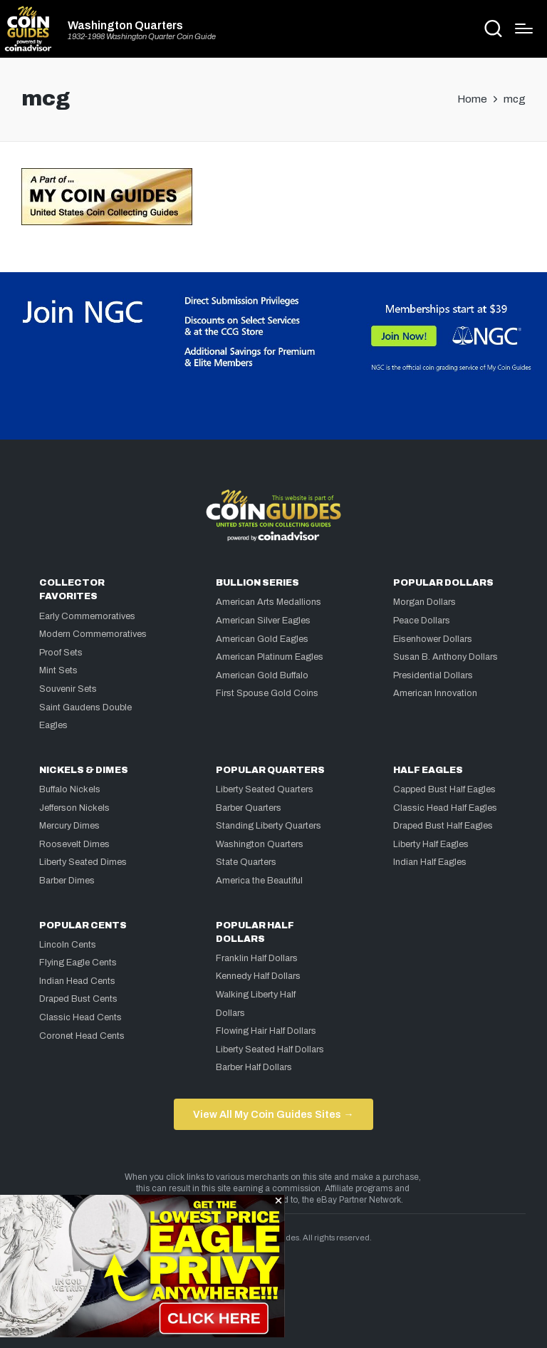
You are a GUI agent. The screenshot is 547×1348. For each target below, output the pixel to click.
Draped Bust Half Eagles (443, 826)
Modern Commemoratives (93, 634)
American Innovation (435, 693)
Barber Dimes (67, 881)
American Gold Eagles (262, 639)
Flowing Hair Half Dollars (266, 1031)
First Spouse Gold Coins (267, 693)
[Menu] (524, 28)
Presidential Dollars (433, 675)
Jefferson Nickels (74, 808)
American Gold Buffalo (262, 675)
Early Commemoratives (87, 616)
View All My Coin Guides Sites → (273, 1114)
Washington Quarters (125, 25)
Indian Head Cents (77, 981)
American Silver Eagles (263, 621)
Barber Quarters (248, 808)
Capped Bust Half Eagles (444, 789)
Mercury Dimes (69, 826)
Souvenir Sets (68, 689)
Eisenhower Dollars (432, 639)
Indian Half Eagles (430, 862)
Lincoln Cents (67, 945)
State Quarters (246, 862)
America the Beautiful (259, 881)
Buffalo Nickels (69, 789)
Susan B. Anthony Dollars (445, 657)
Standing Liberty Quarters (268, 826)
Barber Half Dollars (254, 1067)
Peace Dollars (421, 621)
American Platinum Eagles (269, 657)
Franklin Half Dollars (257, 958)
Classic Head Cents (80, 1017)
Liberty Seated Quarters (264, 789)
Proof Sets (61, 653)
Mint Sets (58, 670)
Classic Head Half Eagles (445, 808)
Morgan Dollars (424, 602)
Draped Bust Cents (78, 999)
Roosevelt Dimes (74, 844)
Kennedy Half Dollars (258, 976)
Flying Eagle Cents (78, 963)
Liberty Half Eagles (431, 844)
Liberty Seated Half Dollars (270, 1049)
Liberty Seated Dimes (83, 862)
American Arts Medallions (268, 602)
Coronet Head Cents (82, 1036)
